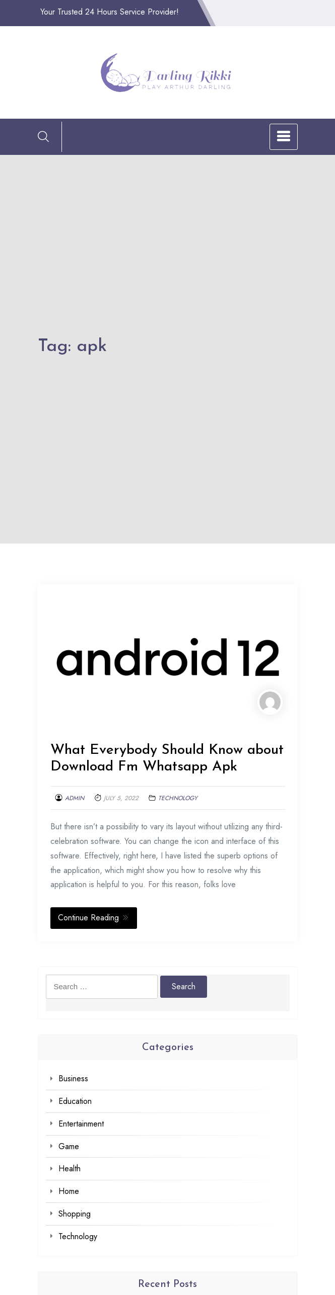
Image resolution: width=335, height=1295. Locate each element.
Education (75, 1101)
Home (68, 1191)
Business (73, 1078)
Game (68, 1146)
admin (74, 798)
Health (69, 1168)
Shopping (74, 1214)
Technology (177, 798)
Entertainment (81, 1124)
